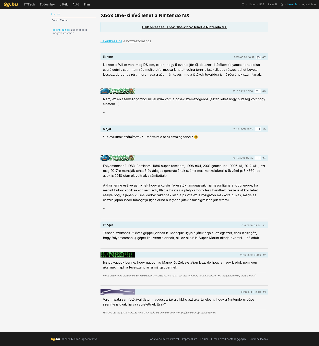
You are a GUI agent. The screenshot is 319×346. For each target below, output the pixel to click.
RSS (261, 4)
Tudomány (47, 4)
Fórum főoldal (60, 20)
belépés (292, 4)
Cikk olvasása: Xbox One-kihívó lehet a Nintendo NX (184, 27)
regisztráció (309, 4)
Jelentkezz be (61, 29)
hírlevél (272, 4)
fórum (252, 4)
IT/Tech (29, 4)
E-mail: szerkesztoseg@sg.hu (229, 339)
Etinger (108, 56)
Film (87, 4)
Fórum (204, 339)
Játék (64, 4)
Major (107, 129)
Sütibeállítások (259, 339)
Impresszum (189, 339)
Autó (76, 4)
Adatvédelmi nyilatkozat (164, 339)
